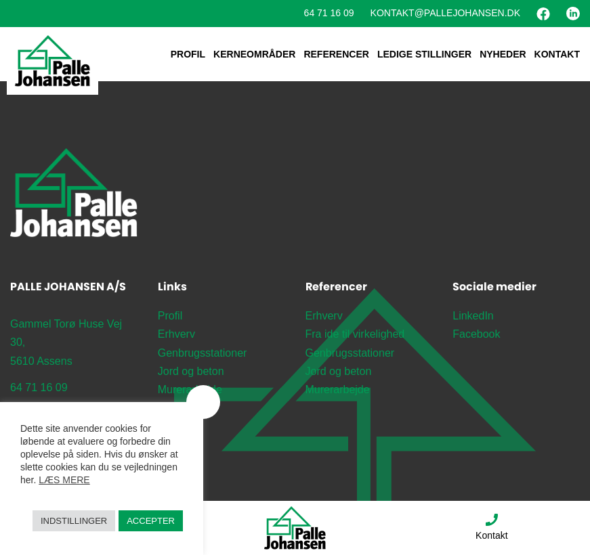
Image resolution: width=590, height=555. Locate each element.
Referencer (335, 54)
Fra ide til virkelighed (355, 334)
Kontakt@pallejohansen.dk (445, 12)
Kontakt (557, 54)
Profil (188, 54)
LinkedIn (473, 315)
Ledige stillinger (424, 54)
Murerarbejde (190, 389)
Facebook (476, 334)
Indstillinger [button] (74, 521)
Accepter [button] (151, 521)
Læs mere (64, 479)
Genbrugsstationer (202, 353)
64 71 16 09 (329, 12)
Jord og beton (191, 371)
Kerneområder (254, 54)
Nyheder (503, 54)
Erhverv (176, 334)
